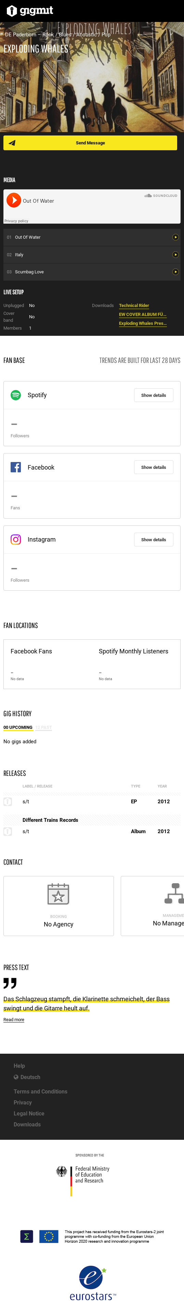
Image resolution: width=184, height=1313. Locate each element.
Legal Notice (29, 1113)
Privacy (23, 1102)
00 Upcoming (18, 727)
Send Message (90, 142)
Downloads (27, 1124)
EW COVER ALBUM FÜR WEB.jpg (143, 314)
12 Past (43, 727)
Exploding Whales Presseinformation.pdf (143, 323)
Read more (13, 1019)
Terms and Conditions (40, 1091)
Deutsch (30, 1077)
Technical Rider (134, 305)
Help (19, 1066)
